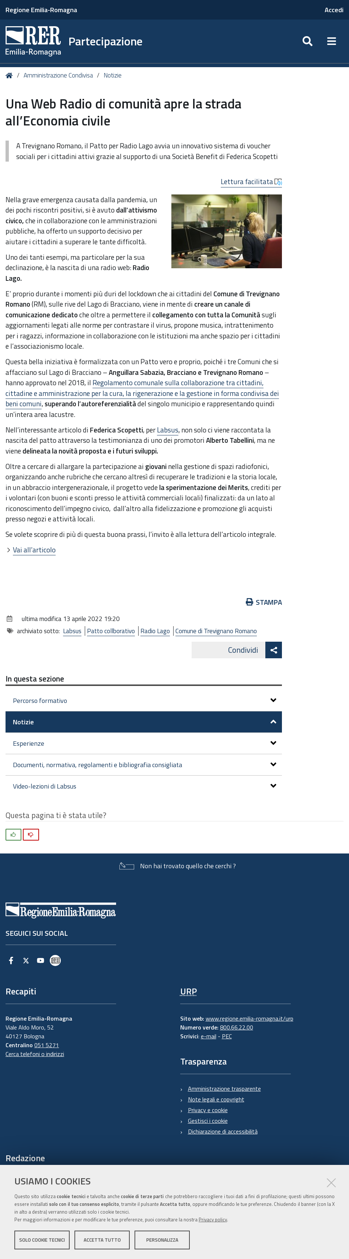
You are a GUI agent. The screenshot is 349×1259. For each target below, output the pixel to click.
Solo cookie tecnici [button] (42, 1240)
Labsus (167, 429)
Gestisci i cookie (208, 1120)
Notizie (113, 75)
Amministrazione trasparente (224, 1088)
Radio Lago (155, 631)
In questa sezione (35, 678)
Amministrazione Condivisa (58, 75)
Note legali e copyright (216, 1099)
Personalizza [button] (162, 1240)
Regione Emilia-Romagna (41, 10)
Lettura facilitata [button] (251, 181)
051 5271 (46, 1045)
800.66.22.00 (236, 1027)
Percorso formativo (144, 701)
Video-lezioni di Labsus (144, 786)
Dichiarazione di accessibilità (223, 1131)
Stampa (264, 602)
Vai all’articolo (34, 549)
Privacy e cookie (208, 1109)
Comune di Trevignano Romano (216, 631)
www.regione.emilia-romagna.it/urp (249, 1018)
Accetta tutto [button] (102, 1240)
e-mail (208, 1036)
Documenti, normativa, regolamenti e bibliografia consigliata (144, 765)
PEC (227, 1036)
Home (10, 75)
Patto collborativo (111, 631)
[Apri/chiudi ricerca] (307, 41)
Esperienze (144, 743)
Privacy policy (213, 1219)
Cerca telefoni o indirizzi (35, 1053)
